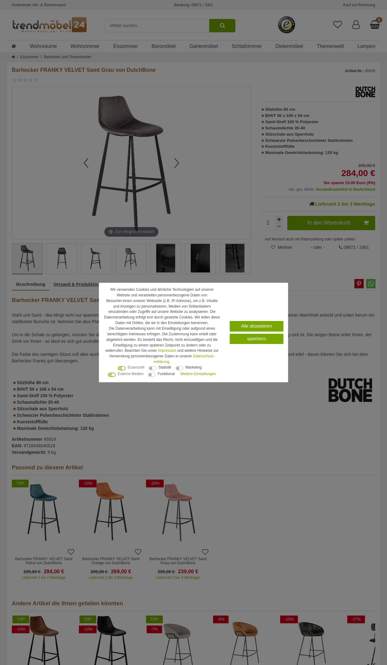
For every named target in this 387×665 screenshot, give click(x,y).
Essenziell (136, 367)
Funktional (166, 374)
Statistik (164, 367)
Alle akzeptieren (256, 325)
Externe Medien (130, 374)
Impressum (167, 350)
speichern (256, 338)
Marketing (193, 367)
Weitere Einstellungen (198, 374)
